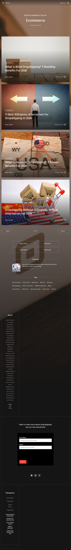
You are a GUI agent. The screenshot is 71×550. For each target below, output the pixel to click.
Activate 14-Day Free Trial (10, 519)
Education (10, 501)
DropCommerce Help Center (10, 515)
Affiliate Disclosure (10, 527)
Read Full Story (10, 406)
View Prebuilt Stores (10, 523)
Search (63, 3)
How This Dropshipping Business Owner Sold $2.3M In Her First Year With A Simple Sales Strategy (39, 265)
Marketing (10, 510)
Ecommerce (31, 268)
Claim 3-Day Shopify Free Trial (10, 532)
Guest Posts (10, 506)
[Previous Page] (6, 231)
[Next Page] (64, 231)
